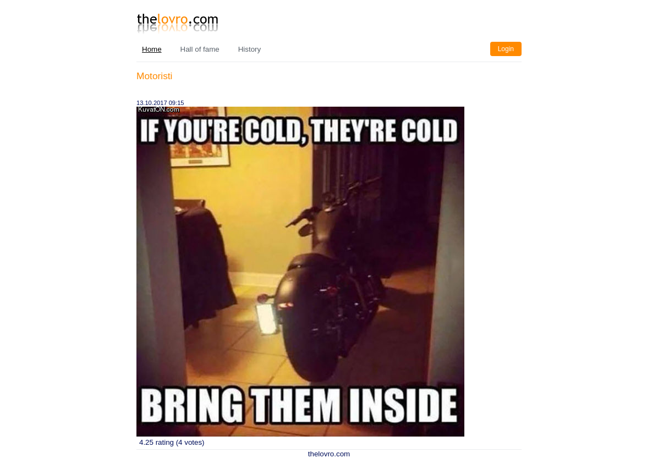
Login (506, 49)
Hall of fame (200, 49)
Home (152, 49)
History (249, 49)
